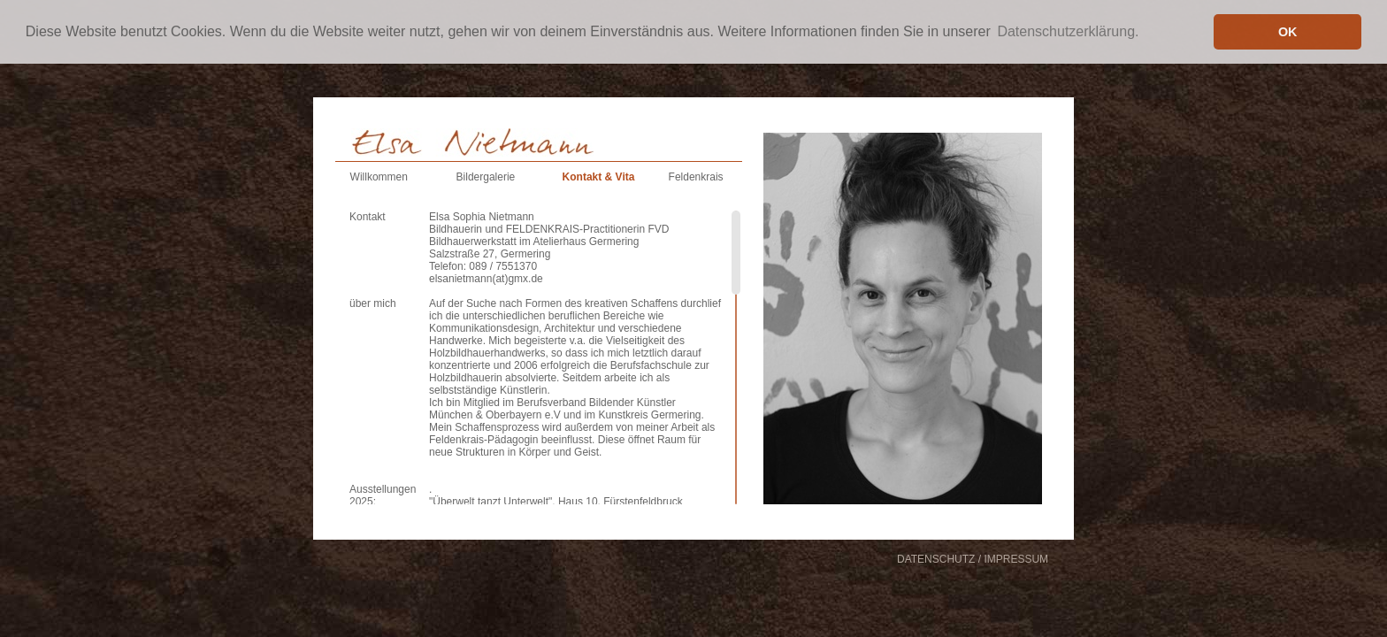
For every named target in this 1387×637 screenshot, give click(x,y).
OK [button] (1288, 32)
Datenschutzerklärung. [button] (1067, 31)
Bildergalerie (486, 177)
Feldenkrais (696, 177)
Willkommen (379, 177)
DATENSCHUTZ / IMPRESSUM (972, 559)
